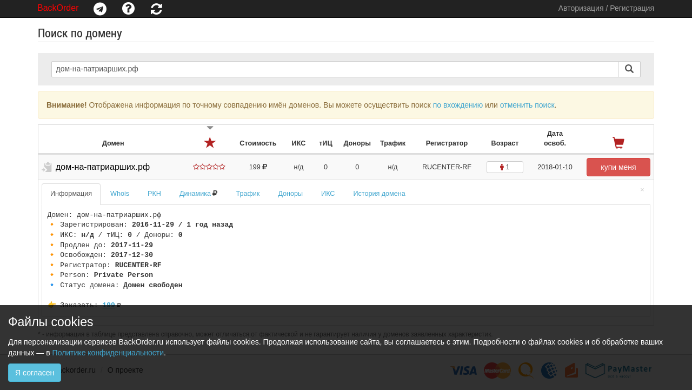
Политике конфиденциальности (108, 352)
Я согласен (34, 372)
